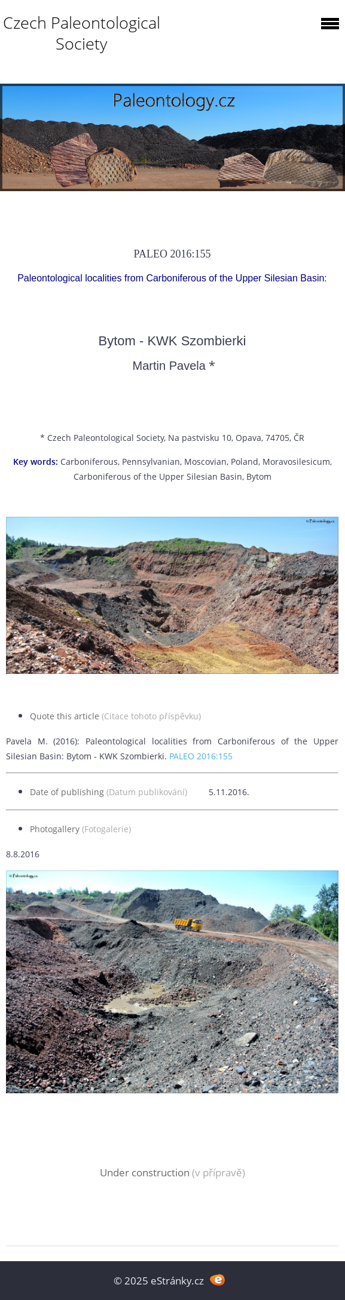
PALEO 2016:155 (201, 756)
